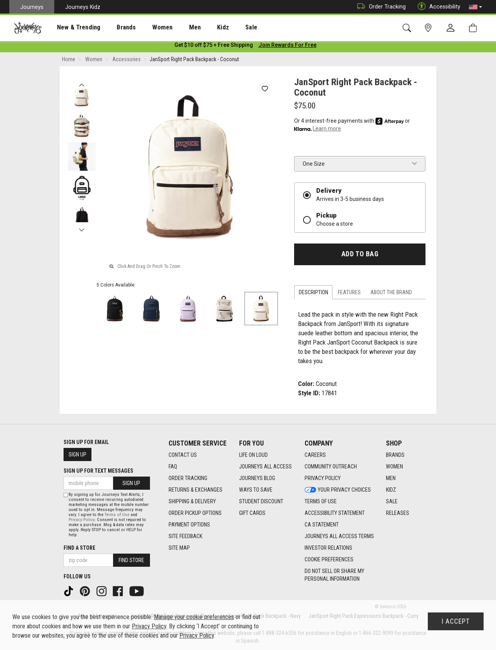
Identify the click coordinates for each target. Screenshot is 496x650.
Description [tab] (313, 294)
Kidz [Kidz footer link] (391, 490)
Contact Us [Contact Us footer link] (183, 455)
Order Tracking (379, 7)
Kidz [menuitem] (199, 27)
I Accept (456, 621)
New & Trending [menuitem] (71, 27)
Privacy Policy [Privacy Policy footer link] (323, 478)
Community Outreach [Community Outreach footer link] (331, 466)
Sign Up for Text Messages (98, 471)
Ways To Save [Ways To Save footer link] (255, 490)
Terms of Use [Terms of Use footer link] (321, 501)
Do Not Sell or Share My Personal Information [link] (334, 575)
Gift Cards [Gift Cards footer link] (252, 513)
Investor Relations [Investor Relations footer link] (328, 548)
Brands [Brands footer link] (395, 455)
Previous (81, 84)
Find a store (79, 548)
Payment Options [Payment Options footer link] (189, 524)
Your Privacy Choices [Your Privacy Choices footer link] (338, 490)
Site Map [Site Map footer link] (179, 548)
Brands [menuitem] (114, 27)
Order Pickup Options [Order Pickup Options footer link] (195, 513)
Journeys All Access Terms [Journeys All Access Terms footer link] (339, 536)
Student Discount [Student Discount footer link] (261, 501)
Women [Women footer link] (394, 466)
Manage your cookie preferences (194, 617)
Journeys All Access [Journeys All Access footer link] (265, 466)
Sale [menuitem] (224, 27)
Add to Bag (359, 255)
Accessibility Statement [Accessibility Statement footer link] (335, 513)
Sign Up (77, 454)
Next (81, 229)
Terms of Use (117, 514)
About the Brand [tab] (391, 294)
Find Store (131, 560)
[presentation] (72, 27)
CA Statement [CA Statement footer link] (322, 524)
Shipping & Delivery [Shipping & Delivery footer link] (192, 501)
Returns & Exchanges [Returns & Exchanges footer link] (195, 490)
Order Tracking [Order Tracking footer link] (188, 478)
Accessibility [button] (437, 7)
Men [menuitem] (174, 27)
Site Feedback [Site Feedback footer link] (185, 536)
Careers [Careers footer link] (315, 455)
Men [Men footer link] (391, 478)
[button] (475, 7)
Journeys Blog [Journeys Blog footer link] (257, 478)
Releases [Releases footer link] (397, 513)
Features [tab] (349, 294)
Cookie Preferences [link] (329, 559)
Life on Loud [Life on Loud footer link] (253, 455)
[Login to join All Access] (213, 46)
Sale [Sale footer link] (392, 501)
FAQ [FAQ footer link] (173, 466)
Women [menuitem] (146, 27)
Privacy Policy (82, 519)
